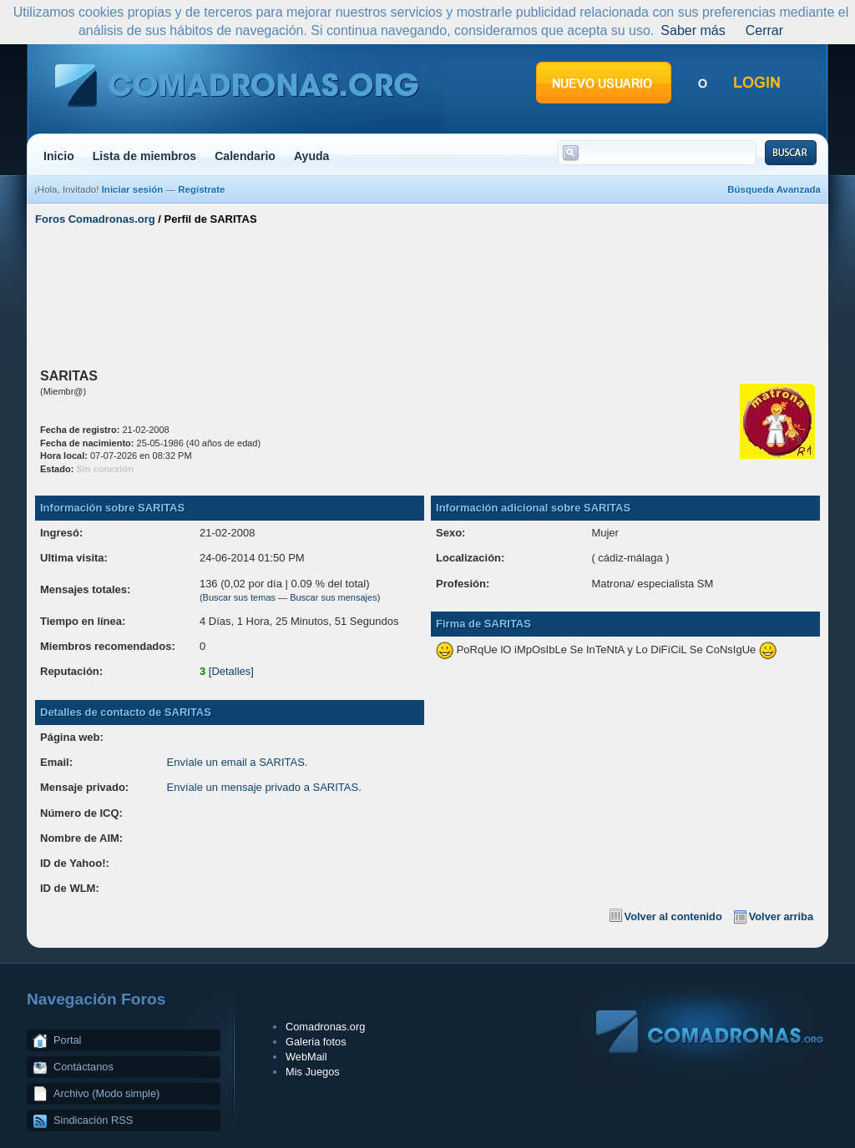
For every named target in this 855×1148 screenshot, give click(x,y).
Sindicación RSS (93, 1120)
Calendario (245, 156)
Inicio (58, 156)
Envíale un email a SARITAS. (237, 762)
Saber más (692, 30)
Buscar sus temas (239, 597)
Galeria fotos (316, 1041)
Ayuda (312, 156)
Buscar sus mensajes (333, 597)
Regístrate (201, 189)
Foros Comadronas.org (95, 219)
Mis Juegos (313, 1071)
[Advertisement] (427, 294)
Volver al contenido (673, 916)
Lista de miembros (144, 156)
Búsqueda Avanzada (774, 189)
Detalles (230, 671)
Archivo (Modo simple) (106, 1093)
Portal (67, 1040)
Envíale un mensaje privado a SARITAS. (264, 787)
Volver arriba (781, 916)
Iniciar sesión (133, 189)
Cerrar (764, 30)
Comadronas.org (325, 1026)
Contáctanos (83, 1066)
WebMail (306, 1056)
